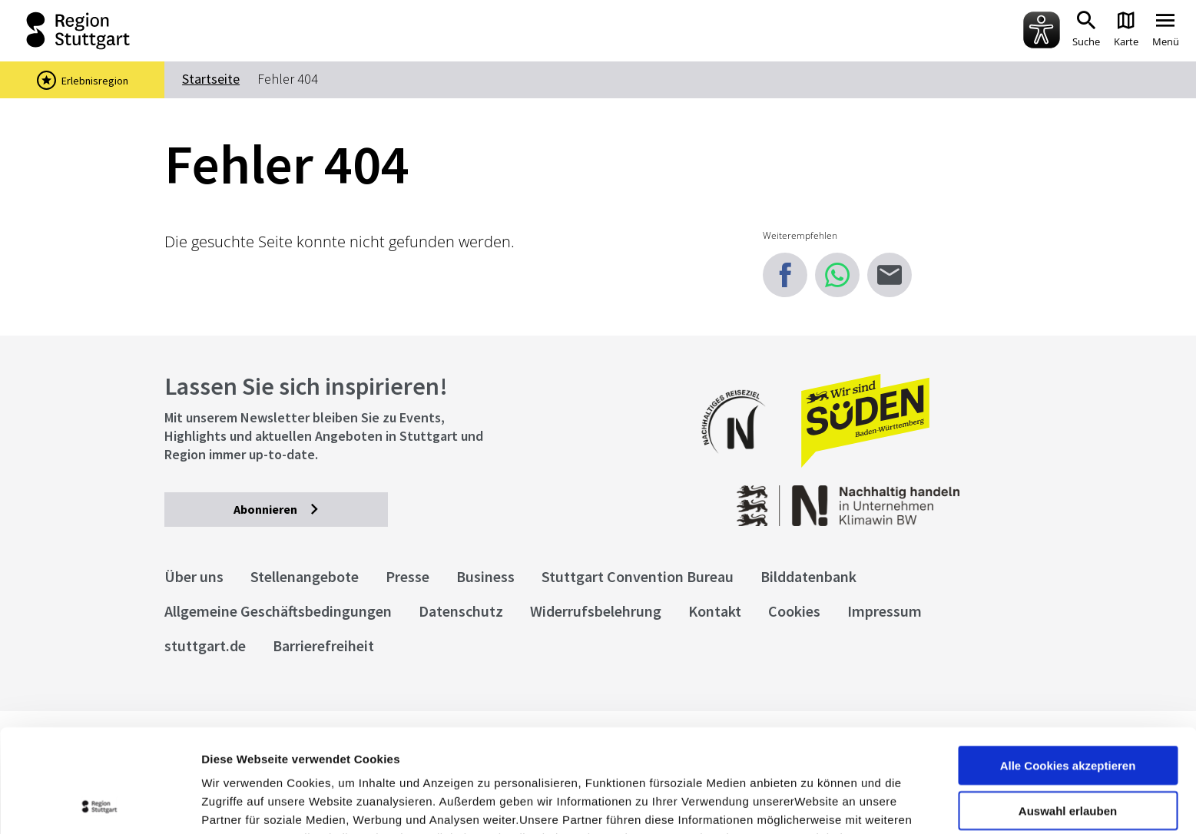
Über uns (194, 576)
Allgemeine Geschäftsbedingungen (278, 611)
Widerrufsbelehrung (595, 611)
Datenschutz (461, 611)
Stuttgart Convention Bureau (638, 576)
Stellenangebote (304, 576)
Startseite (211, 79)
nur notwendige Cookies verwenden (1068, 759)
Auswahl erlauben (1068, 707)
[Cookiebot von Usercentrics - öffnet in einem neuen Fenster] (99, 804)
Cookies (794, 611)
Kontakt (714, 611)
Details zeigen (817, 803)
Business (485, 576)
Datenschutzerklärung (341, 753)
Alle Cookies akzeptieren (1068, 662)
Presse (407, 576)
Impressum (234, 753)
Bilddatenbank (808, 576)
